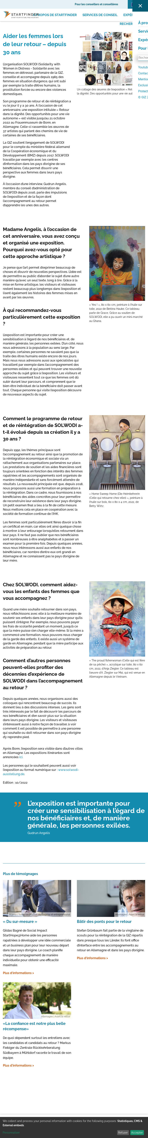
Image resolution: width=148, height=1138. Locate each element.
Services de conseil (100, 15)
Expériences (134, 15)
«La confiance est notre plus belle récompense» (34, 1026)
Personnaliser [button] (11, 1132)
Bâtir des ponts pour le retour (104, 921)
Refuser (123, 1132)
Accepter (137, 1132)
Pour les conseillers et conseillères (96, 4)
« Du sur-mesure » (20, 921)
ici (21, 757)
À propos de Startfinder (55, 15)
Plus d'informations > (18, 973)
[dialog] (74, 1127)
